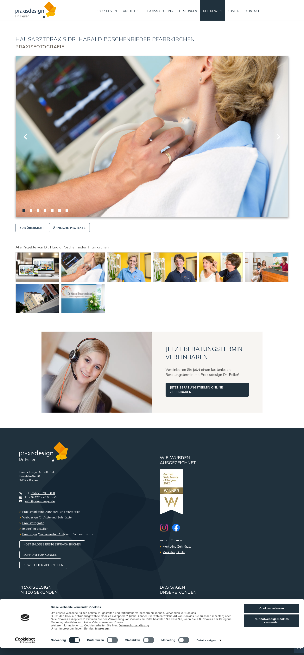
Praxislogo (29, 534)
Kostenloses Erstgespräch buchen (52, 544)
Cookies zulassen (271, 615)
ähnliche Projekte (69, 227)
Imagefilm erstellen (35, 528)
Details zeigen (206, 647)
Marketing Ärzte (174, 552)
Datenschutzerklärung (134, 632)
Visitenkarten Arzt (51, 534)
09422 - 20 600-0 (43, 493)
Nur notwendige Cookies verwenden (272, 627)
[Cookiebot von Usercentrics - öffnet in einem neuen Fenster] (25, 647)
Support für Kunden (40, 554)
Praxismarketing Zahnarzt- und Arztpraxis (51, 511)
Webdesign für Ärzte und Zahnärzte (47, 517)
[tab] (23, 210)
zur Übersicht (32, 227)
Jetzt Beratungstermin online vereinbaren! (196, 389)
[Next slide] (278, 136)
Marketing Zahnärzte (177, 546)
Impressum (102, 635)
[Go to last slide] (26, 136)
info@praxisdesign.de (40, 501)
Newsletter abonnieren (43, 565)
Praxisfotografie (33, 523)
